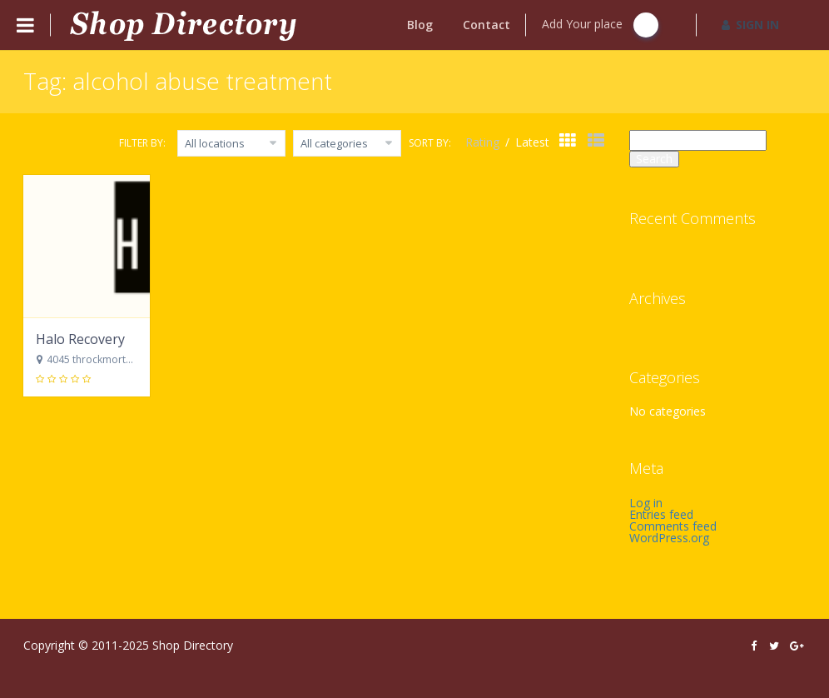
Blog (420, 24)
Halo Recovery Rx (89, 339)
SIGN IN (750, 24)
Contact (486, 24)
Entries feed (661, 514)
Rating (484, 142)
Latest (532, 142)
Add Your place (600, 24)
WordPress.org (669, 538)
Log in (646, 503)
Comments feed (673, 526)
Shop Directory (192, 645)
